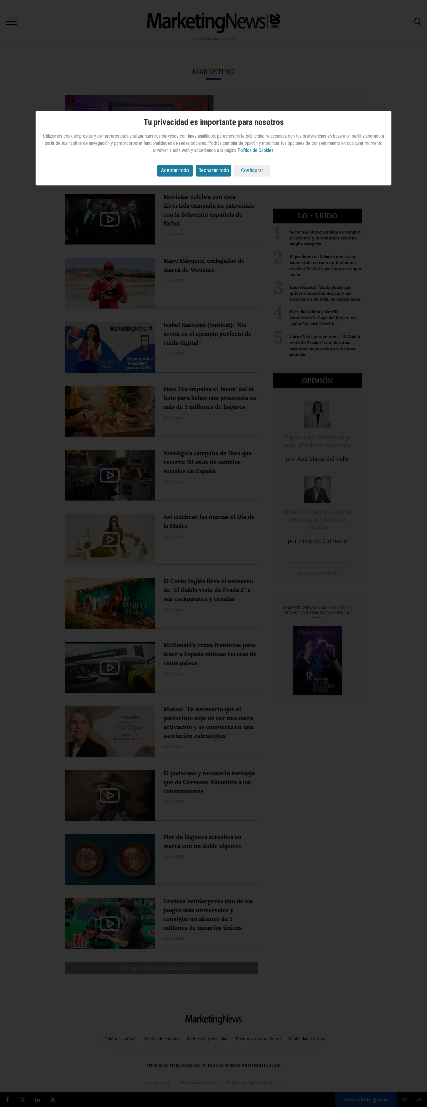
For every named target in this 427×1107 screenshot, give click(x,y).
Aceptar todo (175, 170)
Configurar (252, 170)
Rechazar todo (213, 170)
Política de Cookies (255, 150)
